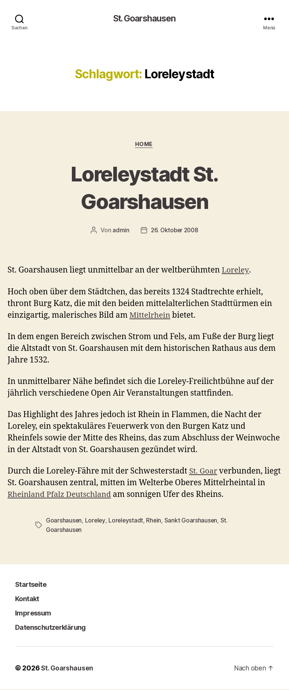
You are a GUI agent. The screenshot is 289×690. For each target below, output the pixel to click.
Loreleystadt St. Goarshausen (144, 187)
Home (144, 145)
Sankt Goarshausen (192, 521)
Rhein (155, 521)
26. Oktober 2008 (174, 231)
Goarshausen (64, 521)
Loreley (235, 271)
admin (119, 231)
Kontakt (27, 599)
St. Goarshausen (144, 18)
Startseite (30, 585)
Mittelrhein (150, 316)
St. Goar (204, 472)
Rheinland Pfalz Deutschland (71, 495)
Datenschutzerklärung (50, 628)
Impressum (33, 614)
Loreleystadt (126, 521)
